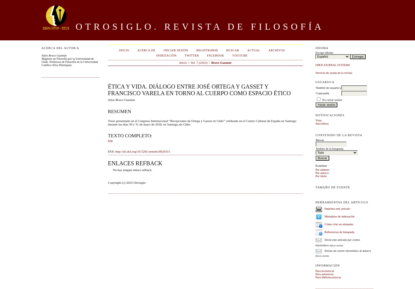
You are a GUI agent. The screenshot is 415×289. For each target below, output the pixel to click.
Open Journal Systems (332, 65)
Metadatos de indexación (340, 216)
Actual (253, 50)
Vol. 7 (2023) (199, 62)
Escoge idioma (324, 52)
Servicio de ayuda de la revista (333, 72)
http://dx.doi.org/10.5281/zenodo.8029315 (142, 151)
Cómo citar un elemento (339, 224)
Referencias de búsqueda (339, 232)
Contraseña (322, 93)
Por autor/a (322, 172)
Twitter (192, 55)
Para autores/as (324, 274)
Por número (322, 169)
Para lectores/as (324, 271)
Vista (318, 120)
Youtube (239, 55)
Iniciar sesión (175, 50)
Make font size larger (339, 194)
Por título (321, 176)
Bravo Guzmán (221, 62)
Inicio (124, 50)
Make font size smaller (320, 194)
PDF (110, 141)
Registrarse (207, 50)
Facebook (215, 55)
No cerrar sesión (332, 100)
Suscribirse (322, 123)
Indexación (166, 55)
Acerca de (146, 50)
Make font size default (330, 194)
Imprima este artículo (337, 208)
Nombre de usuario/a (328, 87)
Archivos (276, 50)
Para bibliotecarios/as (328, 277)
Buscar (232, 50)
